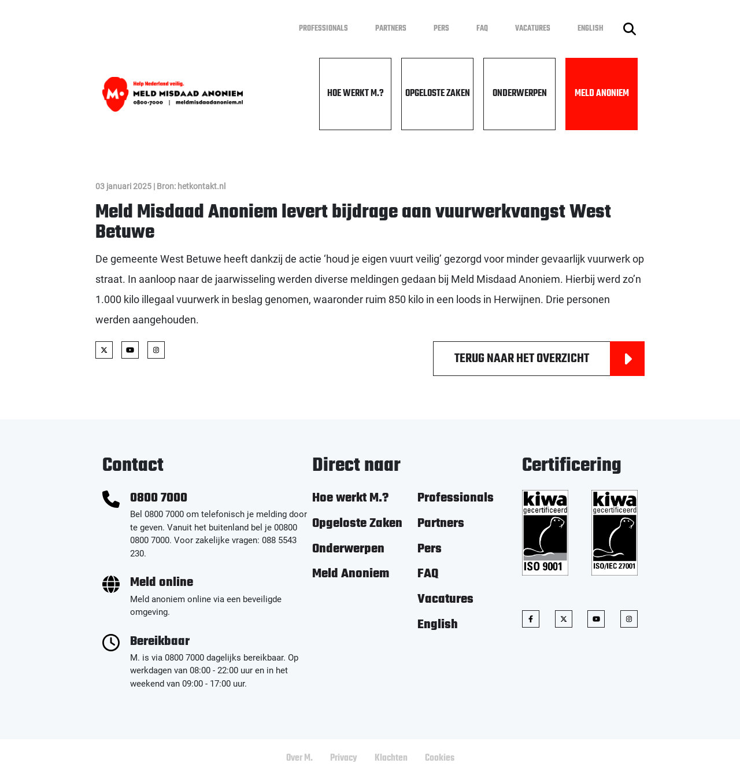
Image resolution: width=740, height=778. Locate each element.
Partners (390, 29)
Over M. (299, 758)
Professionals (323, 29)
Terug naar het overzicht (549, 358)
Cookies (439, 758)
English (591, 29)
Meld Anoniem (602, 93)
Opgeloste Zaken (437, 93)
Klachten (391, 758)
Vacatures (532, 29)
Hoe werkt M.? (355, 93)
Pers (441, 29)
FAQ (482, 29)
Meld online (161, 582)
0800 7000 (158, 498)
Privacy (343, 758)
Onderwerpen (520, 93)
